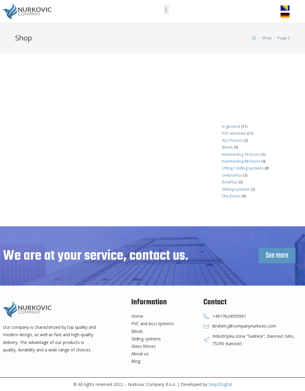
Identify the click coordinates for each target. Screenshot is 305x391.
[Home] (254, 37)
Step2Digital (220, 384)
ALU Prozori (232, 140)
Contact (215, 302)
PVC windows (234, 133)
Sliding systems (236, 189)
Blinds (227, 147)
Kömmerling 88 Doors (241, 161)
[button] (166, 10)
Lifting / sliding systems (243, 168)
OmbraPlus (232, 175)
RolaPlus (230, 182)
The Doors (231, 196)
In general (231, 126)
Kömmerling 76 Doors (241, 154)
